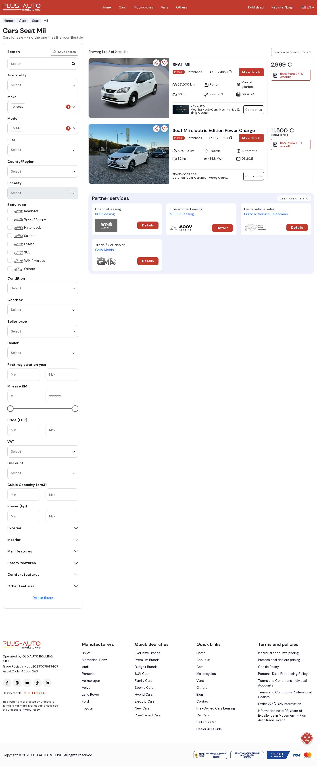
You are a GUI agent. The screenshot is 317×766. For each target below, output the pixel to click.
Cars (122, 7)
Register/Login (282, 7)
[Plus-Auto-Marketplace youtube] (27, 682)
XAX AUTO (198, 106)
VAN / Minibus (29, 261)
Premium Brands (147, 660)
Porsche (88, 674)
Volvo (86, 687)
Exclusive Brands (147, 653)
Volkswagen (91, 680)
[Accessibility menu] (307, 738)
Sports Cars (144, 687)
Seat (36, 21)
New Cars (142, 708)
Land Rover (90, 694)
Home (106, 7)
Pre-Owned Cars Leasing (215, 708)
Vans (164, 7)
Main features (19, 551)
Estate (24, 244)
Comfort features (23, 574)
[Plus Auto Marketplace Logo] (22, 7)
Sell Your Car (206, 722)
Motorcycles (143, 7)
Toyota (87, 708)
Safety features (21, 563)
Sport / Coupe (29, 219)
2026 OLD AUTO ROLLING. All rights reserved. (57, 755)
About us (203, 660)
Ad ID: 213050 (220, 72)
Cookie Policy (268, 667)
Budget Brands (146, 667)
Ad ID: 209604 (220, 138)
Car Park (202, 715)
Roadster (25, 211)
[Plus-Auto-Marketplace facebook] (7, 682)
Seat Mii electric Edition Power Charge (214, 130)
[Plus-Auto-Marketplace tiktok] (37, 682)
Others (181, 7)
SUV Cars (142, 674)
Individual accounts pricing (278, 653)
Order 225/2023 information (279, 704)
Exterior (14, 528)
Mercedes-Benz (94, 660)
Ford (85, 701)
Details (148, 225)
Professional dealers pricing (279, 660)
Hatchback (27, 227)
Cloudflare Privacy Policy (24, 710)
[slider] (10, 408)
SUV (22, 252)
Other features (21, 586)
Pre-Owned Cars (148, 715)
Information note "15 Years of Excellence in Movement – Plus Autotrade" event (282, 715)
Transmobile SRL (185, 174)
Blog (199, 694)
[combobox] (42, 85)
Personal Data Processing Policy (283, 674)
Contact (203, 701)
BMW (86, 653)
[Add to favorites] (164, 62)
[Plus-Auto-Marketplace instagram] (17, 682)
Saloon (23, 236)
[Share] (156, 62)
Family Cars (143, 680)
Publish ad (256, 7)
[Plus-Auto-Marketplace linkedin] (47, 682)
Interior (14, 540)
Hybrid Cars (144, 694)
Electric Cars (145, 701)
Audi (85, 667)
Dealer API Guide (209, 729)
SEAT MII (181, 64)
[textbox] (47, 106)
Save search (64, 52)
